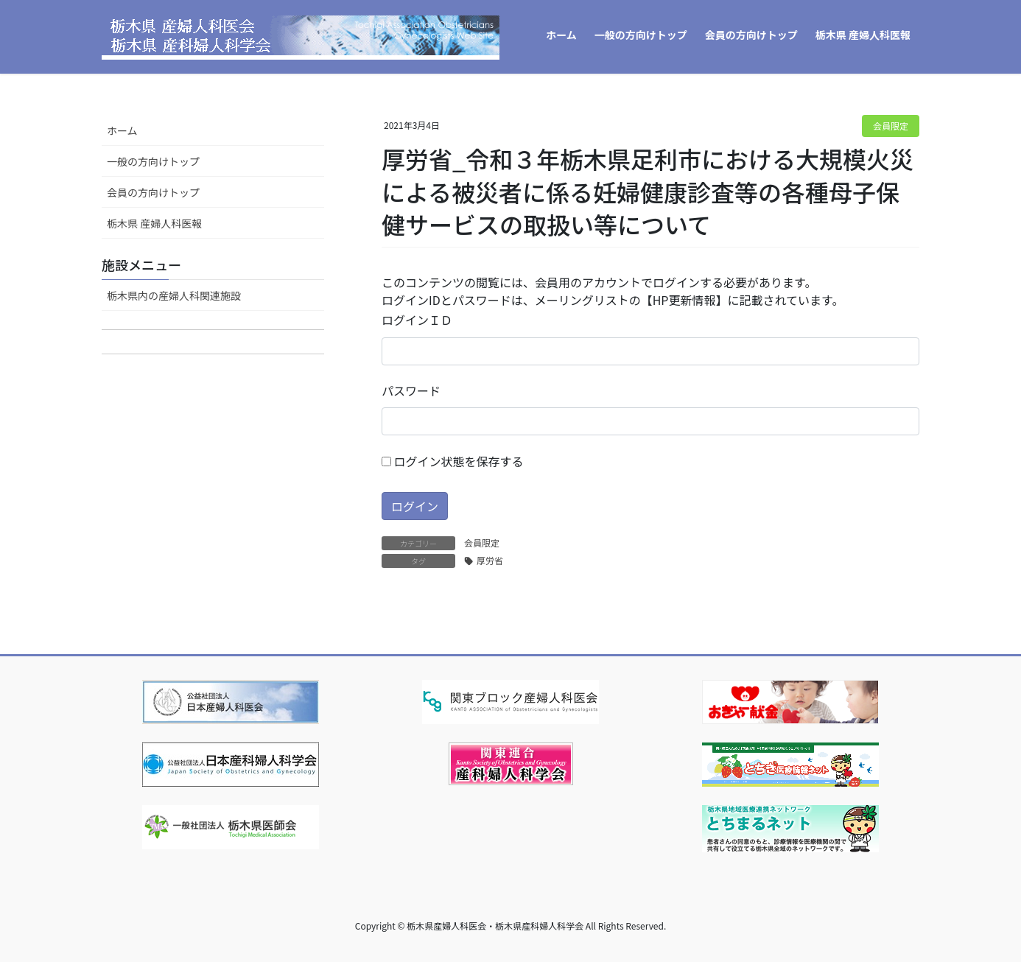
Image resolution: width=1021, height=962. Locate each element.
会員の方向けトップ (153, 192)
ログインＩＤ (417, 320)
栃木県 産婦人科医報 (154, 223)
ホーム (122, 130)
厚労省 (490, 560)
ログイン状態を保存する (453, 461)
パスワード (411, 390)
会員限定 (890, 125)
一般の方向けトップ (153, 161)
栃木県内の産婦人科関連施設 (174, 295)
